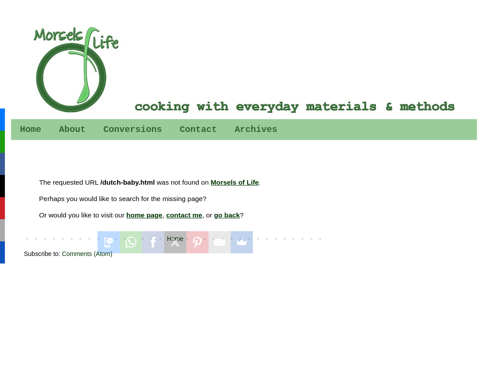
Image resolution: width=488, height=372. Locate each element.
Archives (256, 129)
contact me (184, 215)
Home (30, 129)
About (72, 129)
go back (227, 215)
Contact (198, 129)
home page (144, 215)
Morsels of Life (235, 182)
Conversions (132, 129)
